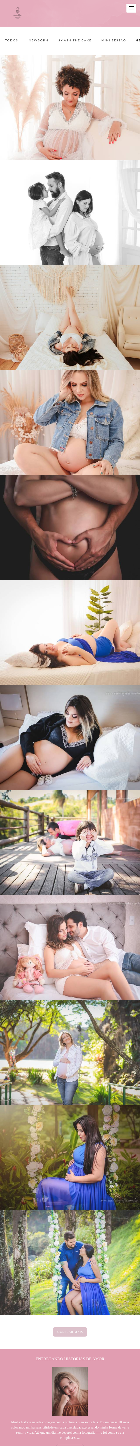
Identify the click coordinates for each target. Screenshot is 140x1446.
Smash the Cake (74, 40)
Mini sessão (113, 40)
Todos (11, 40)
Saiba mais (70, 1432)
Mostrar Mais (70, 1332)
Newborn (38, 40)
